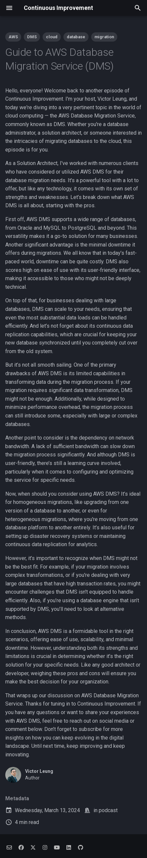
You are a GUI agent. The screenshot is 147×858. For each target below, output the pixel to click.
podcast (108, 810)
